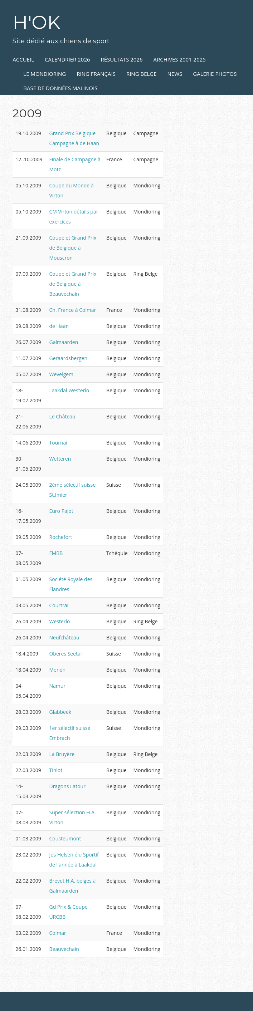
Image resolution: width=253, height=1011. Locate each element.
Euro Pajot (61, 510)
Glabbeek (60, 711)
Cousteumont (65, 838)
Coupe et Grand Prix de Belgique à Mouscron (72, 247)
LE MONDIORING (44, 73)
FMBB (56, 553)
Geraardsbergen (68, 358)
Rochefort (60, 537)
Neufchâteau (64, 637)
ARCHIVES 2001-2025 (180, 59)
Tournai (58, 442)
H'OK (36, 22)
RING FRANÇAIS (96, 73)
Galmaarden (63, 342)
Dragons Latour (67, 786)
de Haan (59, 326)
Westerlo (59, 621)
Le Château (62, 416)
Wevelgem (61, 374)
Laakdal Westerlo (69, 390)
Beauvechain (64, 949)
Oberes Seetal (65, 653)
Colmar (57, 932)
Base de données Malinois (60, 88)
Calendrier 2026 (67, 59)
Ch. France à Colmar (72, 309)
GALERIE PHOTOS (215, 73)
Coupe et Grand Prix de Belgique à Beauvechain (72, 283)
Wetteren (60, 458)
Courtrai (58, 605)
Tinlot (55, 770)
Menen (57, 669)
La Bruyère (61, 754)
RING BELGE (141, 73)
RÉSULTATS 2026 (122, 59)
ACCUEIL (23, 59)
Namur (57, 685)
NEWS (175, 73)
